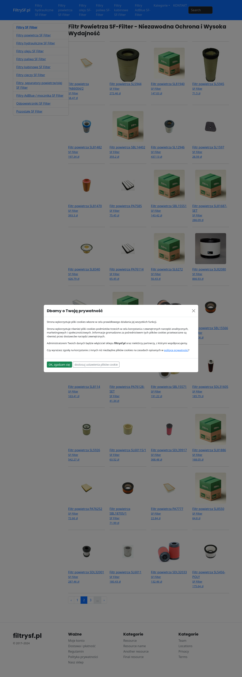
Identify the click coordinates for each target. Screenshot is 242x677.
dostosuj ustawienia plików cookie (96, 364)
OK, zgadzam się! (59, 364)
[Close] (194, 311)
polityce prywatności (176, 350)
